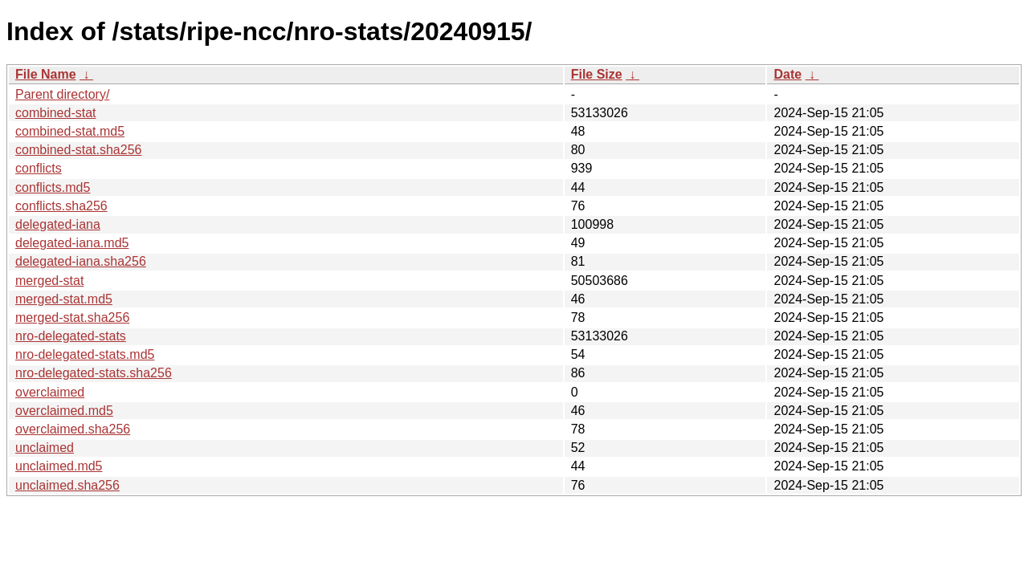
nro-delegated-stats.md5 (84, 354)
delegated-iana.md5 (71, 243)
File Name (45, 74)
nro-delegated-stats (70, 336)
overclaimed (49, 392)
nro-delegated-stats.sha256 (93, 373)
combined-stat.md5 (69, 131)
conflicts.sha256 (61, 206)
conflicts (38, 168)
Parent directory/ (62, 94)
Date (787, 74)
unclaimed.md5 (59, 466)
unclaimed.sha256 (67, 485)
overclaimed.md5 (64, 410)
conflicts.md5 (52, 187)
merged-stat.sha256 (72, 317)
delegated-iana (57, 224)
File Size (596, 74)
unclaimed (44, 447)
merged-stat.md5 (63, 299)
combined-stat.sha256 (78, 150)
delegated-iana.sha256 (80, 261)
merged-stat (49, 280)
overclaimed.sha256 (72, 429)
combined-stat (55, 113)
